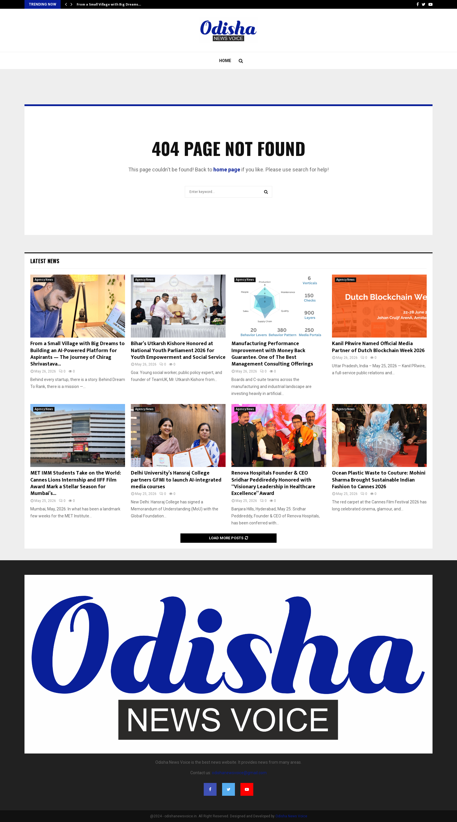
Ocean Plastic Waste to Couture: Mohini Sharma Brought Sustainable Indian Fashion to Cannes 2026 (379, 480)
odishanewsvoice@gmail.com (239, 772)
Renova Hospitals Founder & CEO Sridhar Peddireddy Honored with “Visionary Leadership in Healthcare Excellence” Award (273, 483)
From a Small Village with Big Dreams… (109, 4)
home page (226, 169)
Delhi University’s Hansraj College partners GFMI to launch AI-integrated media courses (176, 480)
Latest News (44, 261)
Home (225, 60)
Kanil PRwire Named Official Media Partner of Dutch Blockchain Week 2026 (378, 347)
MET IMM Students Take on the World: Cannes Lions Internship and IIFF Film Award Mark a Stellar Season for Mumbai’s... (75, 483)
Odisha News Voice (291, 816)
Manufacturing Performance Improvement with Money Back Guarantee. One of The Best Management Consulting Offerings (272, 353)
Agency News (44, 279)
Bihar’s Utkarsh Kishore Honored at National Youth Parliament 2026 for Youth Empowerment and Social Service (178, 350)
